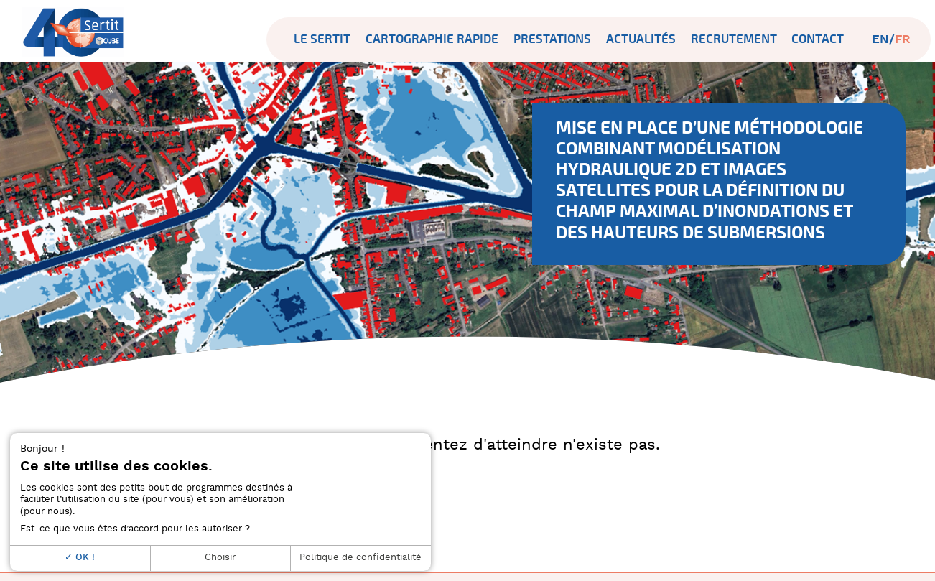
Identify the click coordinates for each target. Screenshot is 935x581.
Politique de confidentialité (360, 557)
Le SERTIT (322, 39)
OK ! (80, 557)
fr (903, 39)
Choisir (220, 557)
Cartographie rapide (432, 39)
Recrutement (734, 39)
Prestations (552, 39)
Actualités (641, 39)
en (880, 39)
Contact (817, 39)
